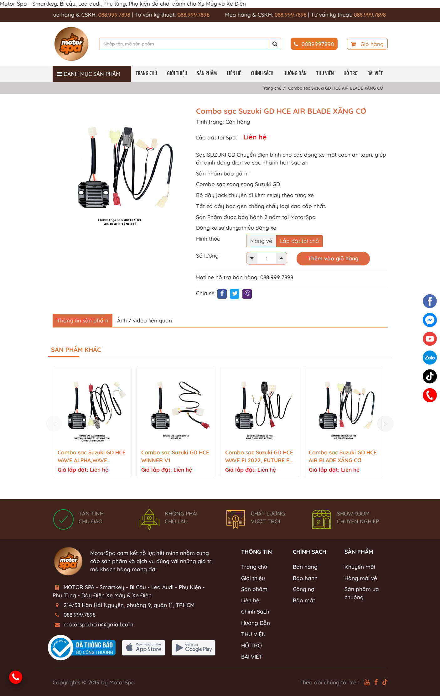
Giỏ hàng (367, 44)
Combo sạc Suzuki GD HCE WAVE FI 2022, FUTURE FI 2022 (259, 456)
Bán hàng (305, 566)
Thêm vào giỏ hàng (333, 258)
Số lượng (207, 255)
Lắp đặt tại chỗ (299, 241)
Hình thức (208, 238)
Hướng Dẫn (295, 74)
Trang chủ (146, 74)
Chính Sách (262, 74)
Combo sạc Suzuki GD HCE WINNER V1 (175, 456)
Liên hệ (234, 74)
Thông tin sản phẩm (82, 320)
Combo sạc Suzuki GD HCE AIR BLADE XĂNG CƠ (343, 456)
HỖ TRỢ (351, 74)
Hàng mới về (360, 578)
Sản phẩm (207, 74)
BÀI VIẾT (375, 74)
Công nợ (303, 589)
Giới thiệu (177, 74)
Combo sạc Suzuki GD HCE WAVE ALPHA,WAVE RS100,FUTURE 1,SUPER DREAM (92, 456)
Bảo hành (305, 578)
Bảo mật (304, 600)
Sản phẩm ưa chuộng (361, 593)
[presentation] (54, 424)
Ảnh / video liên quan (144, 320)
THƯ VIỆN (325, 74)
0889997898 (314, 44)
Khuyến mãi (359, 566)
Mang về (261, 241)
